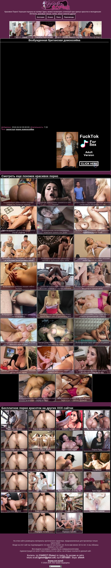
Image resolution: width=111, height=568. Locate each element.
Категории (40, 17)
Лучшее (50, 17)
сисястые (10, 129)
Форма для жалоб (55, 561)
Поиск (58, 17)
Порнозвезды (69, 17)
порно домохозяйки (25, 129)
